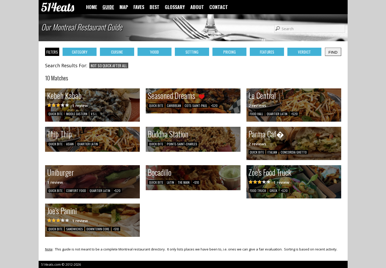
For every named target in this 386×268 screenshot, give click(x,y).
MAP (123, 7)
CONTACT (218, 7)
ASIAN (70, 144)
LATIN (170, 182)
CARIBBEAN (174, 105)
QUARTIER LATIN (277, 114)
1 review (80, 105)
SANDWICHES (74, 229)
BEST (154, 7)
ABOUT (197, 7)
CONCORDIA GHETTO (294, 152)
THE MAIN (184, 182)
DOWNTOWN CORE (98, 229)
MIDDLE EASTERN (76, 114)
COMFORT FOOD (76, 190)
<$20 (214, 105)
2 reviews (257, 105)
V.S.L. (94, 114)
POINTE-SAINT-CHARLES (182, 144)
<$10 (196, 182)
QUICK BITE (55, 114)
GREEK (273, 190)
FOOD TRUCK (258, 190)
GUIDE (108, 7)
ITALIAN (272, 152)
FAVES (138, 7)
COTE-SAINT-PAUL (196, 105)
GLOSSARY (175, 7)
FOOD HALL (256, 114)
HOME (91, 7)
